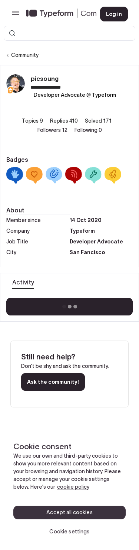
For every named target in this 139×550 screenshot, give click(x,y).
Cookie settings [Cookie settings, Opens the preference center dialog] (69, 531)
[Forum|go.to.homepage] (57, 14)
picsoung (45, 78)
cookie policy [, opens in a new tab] (73, 487)
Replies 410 (64, 121)
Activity (23, 282)
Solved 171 (98, 121)
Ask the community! (53, 382)
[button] (15, 15)
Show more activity (69, 304)
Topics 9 (33, 121)
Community (25, 55)
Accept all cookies (69, 512)
